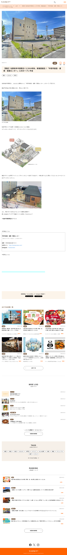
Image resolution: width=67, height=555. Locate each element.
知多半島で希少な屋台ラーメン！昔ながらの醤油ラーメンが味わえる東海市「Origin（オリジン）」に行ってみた (11, 358)
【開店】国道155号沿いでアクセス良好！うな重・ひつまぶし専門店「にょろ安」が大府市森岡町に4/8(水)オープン (37, 500)
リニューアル (60, 451)
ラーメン (3, 361)
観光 (11, 451)
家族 (55, 361)
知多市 (19, 333)
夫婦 (48, 451)
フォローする (38, 296)
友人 (32, 361)
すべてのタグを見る (33, 458)
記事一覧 (33, 368)
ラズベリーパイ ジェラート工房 (17, 407)
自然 (16, 451)
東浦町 (62, 513)
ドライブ (34, 451)
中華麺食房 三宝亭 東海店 (16, 421)
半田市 (41, 361)
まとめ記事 (41, 451)
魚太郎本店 (12, 400)
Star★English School (15, 414)
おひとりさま (15, 361)
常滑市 (63, 361)
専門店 (6, 361)
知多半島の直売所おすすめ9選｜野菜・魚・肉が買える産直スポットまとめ (28, 479)
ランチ (36, 454)
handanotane (11, 247)
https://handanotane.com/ (15, 245)
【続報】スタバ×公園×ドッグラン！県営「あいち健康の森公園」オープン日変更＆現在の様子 (32, 489)
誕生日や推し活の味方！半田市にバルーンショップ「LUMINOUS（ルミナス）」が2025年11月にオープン (33, 358)
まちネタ (21, 451)
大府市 (40, 333)
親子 (53, 361)
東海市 (62, 333)
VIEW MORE (33, 433)
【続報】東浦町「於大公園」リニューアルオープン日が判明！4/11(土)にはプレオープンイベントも (33, 510)
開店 (24, 361)
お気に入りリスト (61, 2)
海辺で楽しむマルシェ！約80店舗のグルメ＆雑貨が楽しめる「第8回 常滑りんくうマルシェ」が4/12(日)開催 (35, 521)
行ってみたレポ (10, 361)
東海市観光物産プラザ (15, 394)
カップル (29, 361)
